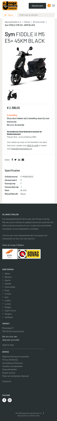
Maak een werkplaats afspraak (15, 376)
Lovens (8, 304)
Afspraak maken (37, 6)
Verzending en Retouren (12, 363)
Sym (7, 297)
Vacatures (6, 381)
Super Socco (10, 310)
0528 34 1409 (32, 145)
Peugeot (8, 314)
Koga (7, 290)
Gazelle (8, 283)
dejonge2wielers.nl (13, 22)
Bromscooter (39, 22)
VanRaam (9, 317)
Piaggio (8, 307)
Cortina (8, 294)
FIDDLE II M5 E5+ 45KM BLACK (20, 25)
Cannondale (10, 287)
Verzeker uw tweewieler (12, 366)
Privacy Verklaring (10, 359)
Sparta (7, 280)
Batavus (8, 277)
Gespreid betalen (9, 369)
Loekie (8, 300)
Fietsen (27, 22)
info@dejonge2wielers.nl (21, 148)
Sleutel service (8, 373)
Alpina (7, 273)
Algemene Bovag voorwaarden (15, 356)
